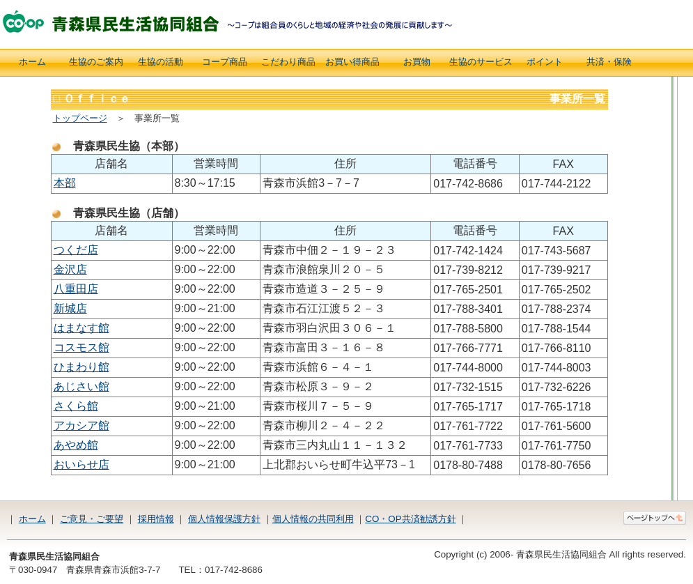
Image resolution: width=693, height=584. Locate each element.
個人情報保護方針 (224, 519)
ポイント (545, 61)
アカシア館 (81, 425)
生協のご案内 (96, 61)
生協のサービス (481, 61)
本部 (65, 183)
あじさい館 (81, 386)
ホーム (32, 61)
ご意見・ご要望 (91, 519)
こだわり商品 (288, 61)
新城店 (70, 308)
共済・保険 (609, 61)
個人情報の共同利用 (313, 519)
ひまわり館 (81, 367)
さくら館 (76, 406)
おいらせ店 (81, 464)
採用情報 (156, 519)
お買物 (416, 61)
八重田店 (76, 289)
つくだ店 (76, 250)
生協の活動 (160, 61)
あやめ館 (76, 445)
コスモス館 (81, 347)
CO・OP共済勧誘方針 (410, 519)
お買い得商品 (352, 61)
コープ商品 (224, 61)
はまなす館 (81, 328)
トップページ (80, 118)
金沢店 (70, 269)
